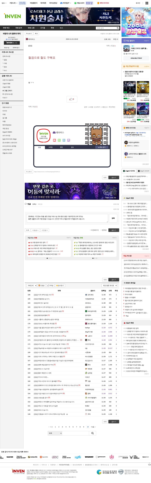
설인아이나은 (89, 402)
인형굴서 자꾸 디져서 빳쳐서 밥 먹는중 (49, 414)
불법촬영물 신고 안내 (91, 465)
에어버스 (30, 39)
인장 (39, 147)
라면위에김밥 (89, 389)
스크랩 (90, 107)
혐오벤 (87, 385)
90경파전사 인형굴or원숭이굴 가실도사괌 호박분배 (53, 361)
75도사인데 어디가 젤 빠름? (45, 381)
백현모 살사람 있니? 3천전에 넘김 (48, 311)
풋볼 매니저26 (7, 153)
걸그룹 (4, 118)
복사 (36, 33)
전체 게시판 (6, 56)
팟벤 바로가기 (7, 107)
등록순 (34, 204)
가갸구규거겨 (89, 344)
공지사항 (114, 465)
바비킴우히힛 (92, 311)
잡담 (4, 60)
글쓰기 (113, 280)
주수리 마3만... (41, 377)
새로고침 (116, 204)
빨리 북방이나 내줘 (42, 373)
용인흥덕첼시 (92, 323)
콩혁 (89, 393)
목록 (107, 46)
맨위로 (104, 230)
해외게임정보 (6, 125)
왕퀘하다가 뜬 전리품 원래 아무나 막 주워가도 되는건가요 (56, 385)
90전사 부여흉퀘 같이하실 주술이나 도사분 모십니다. (54, 402)
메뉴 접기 (101, 147)
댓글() (113, 46)
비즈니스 (44, 465)
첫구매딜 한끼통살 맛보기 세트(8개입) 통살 (136, 268)
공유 (85, 107)
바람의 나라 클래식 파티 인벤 (110, 33)
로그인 (138, 3)
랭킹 (61, 147)
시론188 (87, 352)
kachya (87, 328)
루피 (89, 340)
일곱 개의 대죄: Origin (9, 139)
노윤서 (90, 336)
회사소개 (35, 465)
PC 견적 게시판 (7, 94)
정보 (4, 67)
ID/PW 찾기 (16, 47)
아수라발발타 (92, 398)
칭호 (72, 147)
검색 (92, 433)
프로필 (50, 147)
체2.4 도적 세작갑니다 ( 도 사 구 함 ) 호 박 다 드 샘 (53, 307)
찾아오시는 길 (105, 465)
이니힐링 (59, 140)
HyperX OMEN (7, 132)
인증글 (42, 285)
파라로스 (88, 303)
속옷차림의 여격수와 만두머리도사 (48, 336)
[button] (47, 258)
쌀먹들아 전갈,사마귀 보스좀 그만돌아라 (50, 332)
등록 (113, 218)
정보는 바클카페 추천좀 (44, 323)
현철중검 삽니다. (42, 299)
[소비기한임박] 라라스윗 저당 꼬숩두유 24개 (136, 260)
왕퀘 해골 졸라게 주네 (43, 365)
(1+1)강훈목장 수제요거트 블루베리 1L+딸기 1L (136, 276)
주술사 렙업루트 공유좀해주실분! (47, 389)
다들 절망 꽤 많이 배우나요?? (46, 328)
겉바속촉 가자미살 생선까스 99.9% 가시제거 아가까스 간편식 (136, 264)
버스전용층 (88, 356)
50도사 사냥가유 (42, 369)
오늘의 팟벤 (6, 87)
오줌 (89, 381)
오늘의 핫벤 (6, 83)
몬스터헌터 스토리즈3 (9, 142)
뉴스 (4, 70)
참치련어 (88, 315)
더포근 (87, 377)
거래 (4, 63)
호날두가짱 (88, 332)
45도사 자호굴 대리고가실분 (46, 406)
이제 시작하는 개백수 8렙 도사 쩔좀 (48, 356)
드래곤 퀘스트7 (7, 149)
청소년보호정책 (77, 465)
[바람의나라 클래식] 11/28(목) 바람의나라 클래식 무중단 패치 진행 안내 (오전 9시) (64, 340)
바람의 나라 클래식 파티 (12, 33)
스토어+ (146, 66)
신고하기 (97, 107)
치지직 (4, 111)
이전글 (44, 230)
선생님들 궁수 (41, 398)
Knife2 (87, 406)
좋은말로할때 (40, 315)
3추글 (51, 285)
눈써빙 (90, 373)
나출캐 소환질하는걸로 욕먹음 (46, 319)
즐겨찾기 (61, 285)
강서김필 (88, 410)
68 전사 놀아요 (41, 303)
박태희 (90, 369)
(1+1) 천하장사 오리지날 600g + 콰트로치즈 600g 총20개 (136, 272)
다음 (92, 427)
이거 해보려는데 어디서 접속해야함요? (49, 352)
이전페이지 (95, 230)
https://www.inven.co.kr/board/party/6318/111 (47, 171)
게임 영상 (5, 128)
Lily (86, 348)
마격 (68, 140)
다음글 (34, 230)
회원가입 (6, 47)
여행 (3, 121)
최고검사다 (88, 361)
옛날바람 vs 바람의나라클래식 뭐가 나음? (50, 348)
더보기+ (69, 238)
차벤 (3, 114)
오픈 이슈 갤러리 (8, 80)
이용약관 (52, 465)
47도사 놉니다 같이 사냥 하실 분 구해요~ (50, 344)
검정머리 (88, 307)
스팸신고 (104, 107)
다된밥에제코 (89, 299)
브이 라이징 (6, 135)
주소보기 (29, 33)
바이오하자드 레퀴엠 (9, 146)
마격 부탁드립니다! (42, 295)
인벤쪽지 (54, 140)
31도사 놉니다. (41, 410)
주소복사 (29, 172)
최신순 (40, 204)
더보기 (64, 140)
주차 (89, 414)
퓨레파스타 (88, 319)
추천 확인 (112, 107)
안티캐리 (91, 295)
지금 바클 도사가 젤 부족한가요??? (48, 393)
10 (88, 427)
